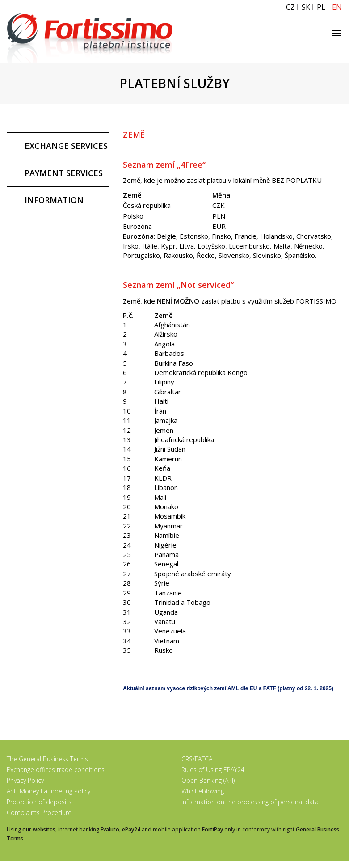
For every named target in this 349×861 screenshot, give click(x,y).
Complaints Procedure (39, 812)
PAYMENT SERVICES (64, 173)
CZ (290, 7)
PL (321, 7)
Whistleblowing (202, 791)
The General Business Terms (47, 759)
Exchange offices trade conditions (56, 769)
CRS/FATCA (196, 759)
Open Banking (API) (208, 780)
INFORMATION (54, 199)
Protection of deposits (39, 802)
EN (337, 7)
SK (306, 7)
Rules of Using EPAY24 (212, 769)
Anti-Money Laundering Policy (48, 791)
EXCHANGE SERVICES (66, 145)
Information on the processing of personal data (250, 802)
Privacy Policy (25, 780)
